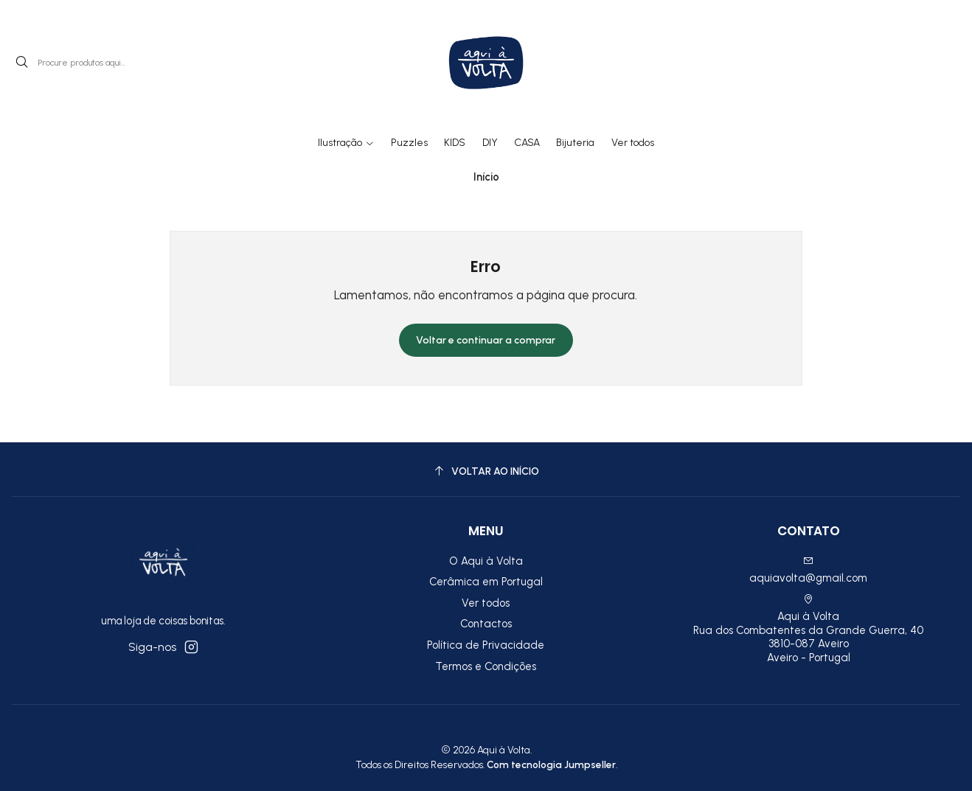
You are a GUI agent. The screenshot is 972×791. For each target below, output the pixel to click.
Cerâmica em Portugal (486, 581)
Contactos (486, 623)
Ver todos (486, 603)
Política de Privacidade (485, 645)
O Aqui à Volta (486, 561)
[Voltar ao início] (486, 471)
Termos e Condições (485, 666)
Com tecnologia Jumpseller (551, 764)
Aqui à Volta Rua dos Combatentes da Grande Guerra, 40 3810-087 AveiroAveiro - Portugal (808, 629)
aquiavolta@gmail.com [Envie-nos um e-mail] (808, 570)
